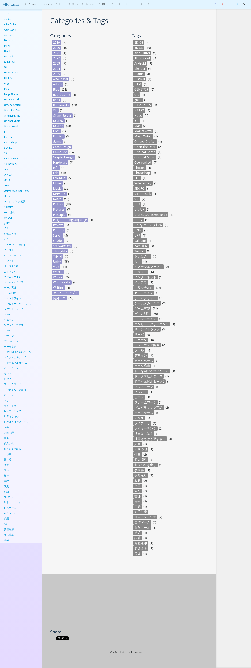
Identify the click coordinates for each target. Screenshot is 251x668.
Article (57, 84)
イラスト (9, 250)
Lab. (60, 4)
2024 (56, 68)
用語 (6, 491)
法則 (6, 486)
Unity (7, 196)
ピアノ (7, 378)
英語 (6, 518)
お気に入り (10, 233)
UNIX (7, 180)
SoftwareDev (62, 246)
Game (57, 141)
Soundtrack (10, 164)
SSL (6, 153)
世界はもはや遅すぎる (16, 421)
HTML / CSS (11, 72)
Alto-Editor (10, 24)
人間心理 (9, 432)
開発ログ (59, 298)
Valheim (8, 206)
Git (5, 67)
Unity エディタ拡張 (14, 201)
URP (6, 185)
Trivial (57, 256)
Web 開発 (9, 212)
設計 (6, 523)
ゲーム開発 (10, 292)
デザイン (9, 335)
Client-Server (62, 115)
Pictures (58, 209)
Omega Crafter (12, 104)
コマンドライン (12, 298)
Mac (6, 88)
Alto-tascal (11, 4)
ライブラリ (10, 405)
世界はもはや (11, 416)
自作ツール (10, 513)
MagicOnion (11, 94)
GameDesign (62, 147)
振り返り (9, 459)
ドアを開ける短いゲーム (17, 352)
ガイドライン (11, 271)
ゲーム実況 (10, 287)
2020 (56, 48)
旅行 (6, 475)
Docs (72, 4)
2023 (56, 63)
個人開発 (9, 443)
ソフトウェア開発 (14, 325)
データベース (11, 341)
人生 (6, 427)
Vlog (56, 266)
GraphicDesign (63, 157)
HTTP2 (8, 78)
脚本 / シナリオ (12, 502)
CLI (55, 110)
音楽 (6, 540)
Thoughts (60, 251)
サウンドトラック (14, 309)
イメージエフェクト (15, 244)
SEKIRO (8, 147)
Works (45, 4)
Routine (58, 230)
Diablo (8, 51)
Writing (58, 287)
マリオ (7, 400)
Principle (59, 214)
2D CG (7, 13)
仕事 (6, 437)
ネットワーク (11, 368)
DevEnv (58, 121)
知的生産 (9, 497)
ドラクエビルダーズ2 (15, 362)
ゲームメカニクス (14, 282)
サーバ (7, 314)
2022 (56, 58)
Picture (58, 204)
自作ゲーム (10, 507)
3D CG (7, 18)
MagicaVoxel (11, 99)
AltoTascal (60, 79)
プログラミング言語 (15, 389)
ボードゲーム (11, 395)
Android (8, 35)
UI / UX (8, 174)
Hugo (7, 83)
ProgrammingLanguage (70, 220)
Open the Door (12, 110)
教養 (6, 464)
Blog (103, 4)
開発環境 (9, 534)
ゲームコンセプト (65, 293)
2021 (56, 53)
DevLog (58, 126)
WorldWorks (61, 282)
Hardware (60, 162)
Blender (8, 40)
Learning (59, 178)
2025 (56, 74)
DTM (7, 45)
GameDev (60, 152)
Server (57, 235)
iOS (6, 228)
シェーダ (9, 319)
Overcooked (11, 126)
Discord (8, 56)
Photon (8, 137)
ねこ (6, 239)
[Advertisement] (129, 603)
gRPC (7, 223)
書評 (6, 481)
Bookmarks (61, 105)
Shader (58, 240)
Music (57, 188)
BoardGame (61, 94)
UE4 (6, 169)
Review (58, 225)
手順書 (7, 454)
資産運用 (9, 529)
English (58, 136)
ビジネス (9, 373)
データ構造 (10, 346)
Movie (57, 183)
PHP (6, 131)
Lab (55, 173)
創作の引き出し (12, 448)
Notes (57, 199)
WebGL (8, 217)
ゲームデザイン (12, 276)
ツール (7, 330)
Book (56, 100)
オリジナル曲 (11, 266)
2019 (56, 42)
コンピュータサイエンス (17, 303)
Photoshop (10, 142)
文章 (6, 470)
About (30, 4)
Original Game (12, 115)
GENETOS (10, 62)
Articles (88, 4)
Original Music (12, 120)
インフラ (9, 260)
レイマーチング (12, 411)
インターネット (12, 255)
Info (56, 168)
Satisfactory (11, 158)
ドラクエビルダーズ (15, 357)
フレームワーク (12, 384)
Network (59, 194)
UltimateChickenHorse (17, 190)
